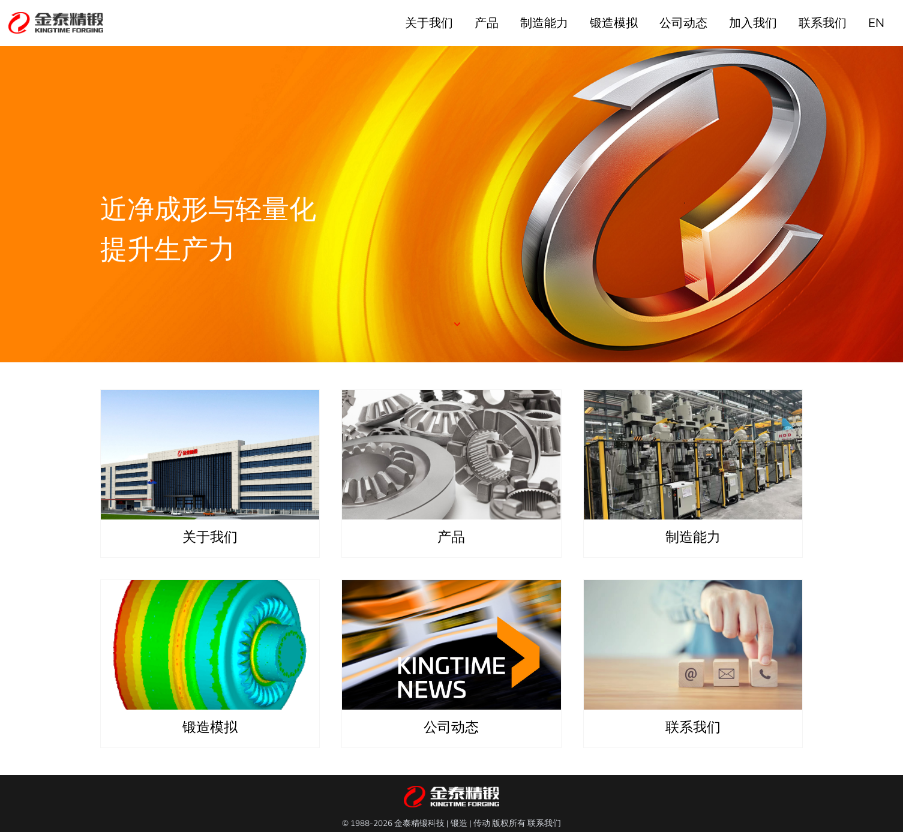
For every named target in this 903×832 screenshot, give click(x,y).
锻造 (459, 823)
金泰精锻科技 (419, 823)
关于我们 (429, 23)
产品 (487, 23)
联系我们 (823, 23)
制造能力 (544, 23)
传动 (481, 823)
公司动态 (683, 23)
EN (876, 23)
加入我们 (753, 23)
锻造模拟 (614, 23)
